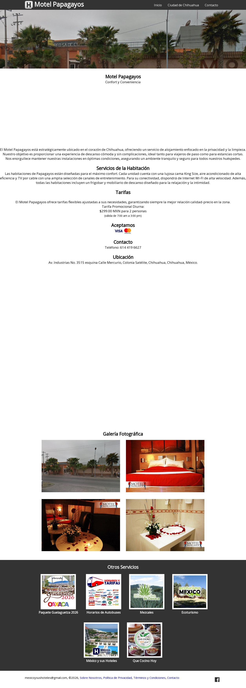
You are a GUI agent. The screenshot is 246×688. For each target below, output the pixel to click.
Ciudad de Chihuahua (183, 5)
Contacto (211, 5)
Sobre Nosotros (91, 678)
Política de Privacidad (117, 678)
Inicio (158, 5)
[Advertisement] (123, 117)
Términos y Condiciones (149, 678)
